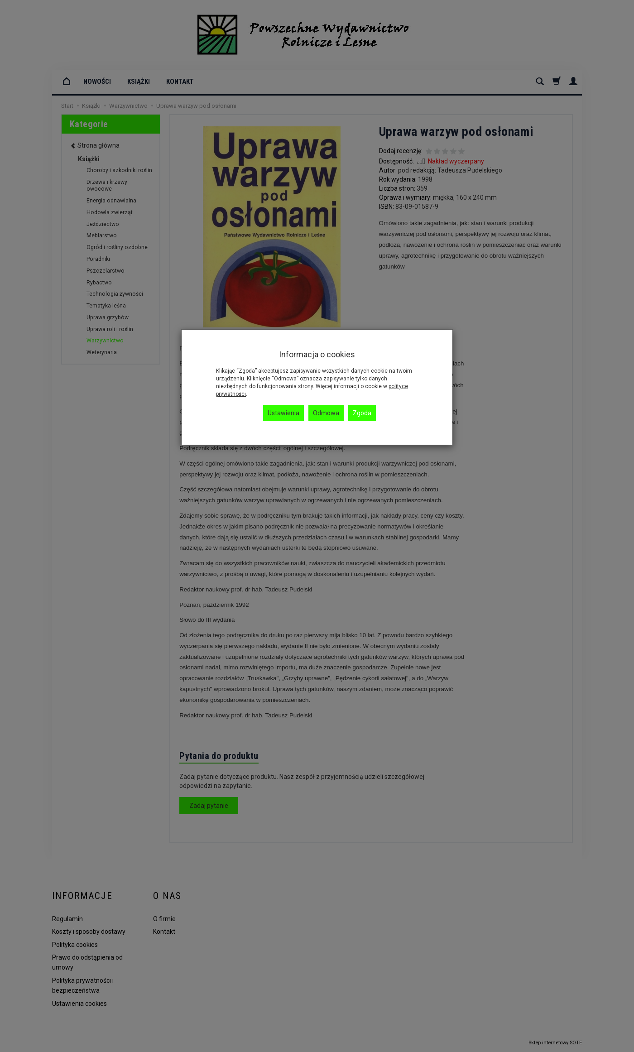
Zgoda (362, 413)
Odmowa (326, 413)
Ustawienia (283, 413)
